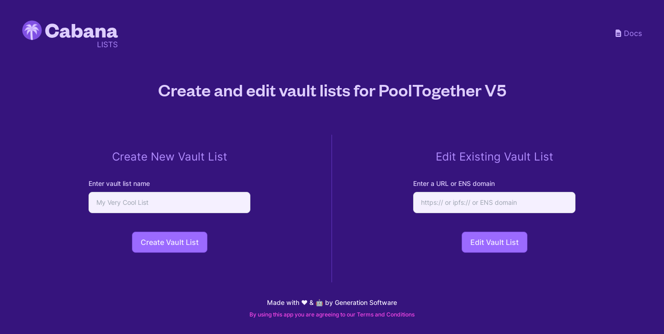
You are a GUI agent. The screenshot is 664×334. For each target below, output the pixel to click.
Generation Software (366, 302)
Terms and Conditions (386, 314)
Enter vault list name (119, 183)
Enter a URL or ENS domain (454, 183)
